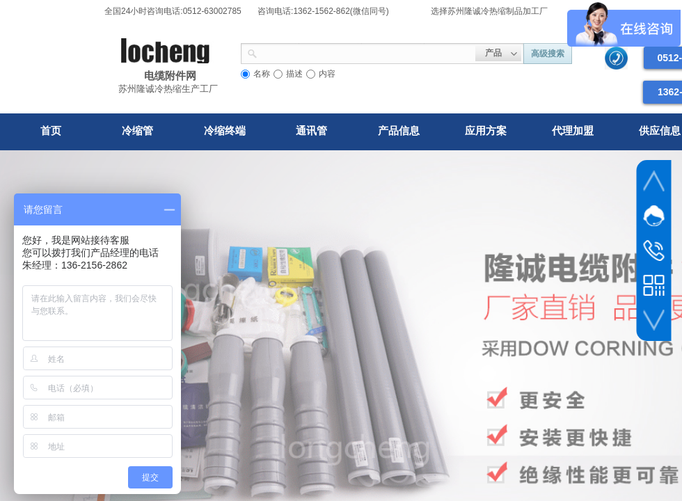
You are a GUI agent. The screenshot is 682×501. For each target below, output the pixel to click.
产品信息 (399, 130)
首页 (50, 130)
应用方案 (486, 130)
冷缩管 (137, 130)
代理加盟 (573, 130)
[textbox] (366, 52)
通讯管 (311, 130)
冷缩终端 (225, 130)
